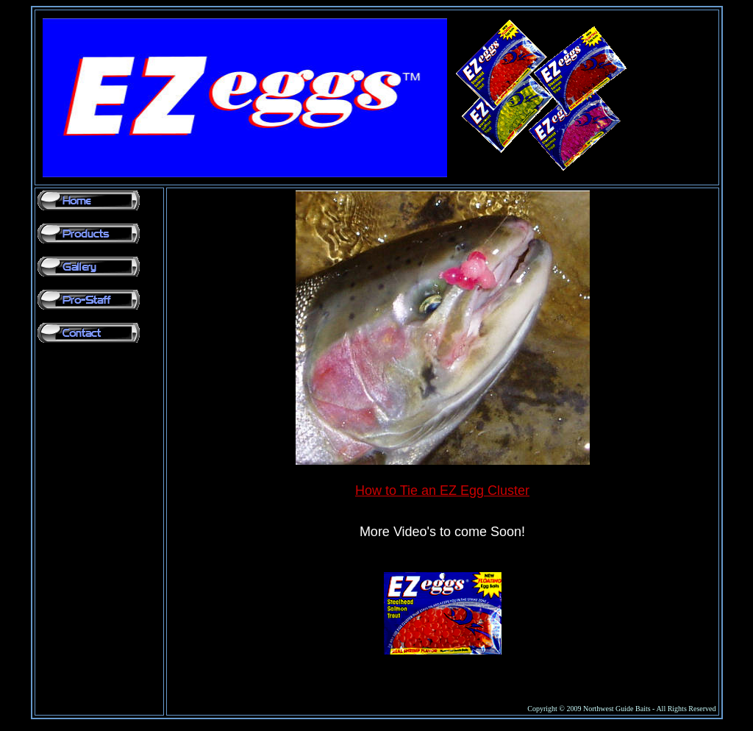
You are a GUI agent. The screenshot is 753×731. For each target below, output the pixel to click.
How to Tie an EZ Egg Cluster (442, 490)
